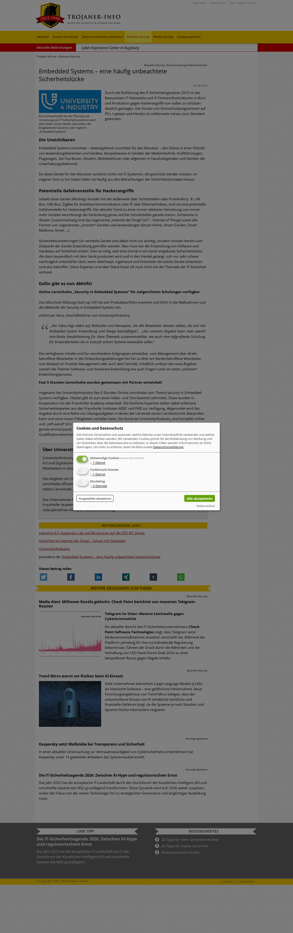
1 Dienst (97, 462)
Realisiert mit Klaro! (206, 505)
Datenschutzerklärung (168, 447)
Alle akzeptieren (199, 498)
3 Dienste (98, 486)
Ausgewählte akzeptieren (95, 498)
